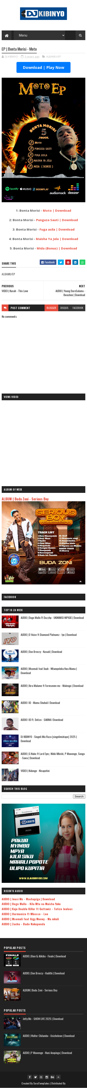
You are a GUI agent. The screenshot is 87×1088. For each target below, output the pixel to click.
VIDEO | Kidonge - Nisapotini (35, 771)
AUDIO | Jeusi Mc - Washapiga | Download (28, 899)
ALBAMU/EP (53, 56)
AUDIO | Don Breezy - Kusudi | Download (41, 652)
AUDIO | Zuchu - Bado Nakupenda (23, 924)
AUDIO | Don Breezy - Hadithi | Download (44, 973)
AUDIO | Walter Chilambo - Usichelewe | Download (49, 1036)
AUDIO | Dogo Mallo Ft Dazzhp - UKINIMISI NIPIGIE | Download (52, 618)
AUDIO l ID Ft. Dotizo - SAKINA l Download (42, 720)
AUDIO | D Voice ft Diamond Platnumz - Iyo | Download (49, 635)
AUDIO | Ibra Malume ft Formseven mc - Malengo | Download (52, 686)
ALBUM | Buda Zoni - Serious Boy (25, 498)
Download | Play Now (43, 67)
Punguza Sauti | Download (57, 220)
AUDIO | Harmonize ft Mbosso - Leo (25, 914)
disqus (64, 308)
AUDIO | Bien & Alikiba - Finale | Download (44, 956)
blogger (51, 308)
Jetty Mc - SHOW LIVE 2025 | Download (43, 1019)
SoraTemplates (41, 1083)
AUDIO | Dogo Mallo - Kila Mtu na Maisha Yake (31, 904)
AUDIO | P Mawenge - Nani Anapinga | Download (47, 1053)
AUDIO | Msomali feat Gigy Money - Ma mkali (30, 919)
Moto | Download (57, 210)
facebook (78, 308)
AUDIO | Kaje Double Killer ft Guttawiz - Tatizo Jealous (37, 909)
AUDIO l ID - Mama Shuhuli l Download (40, 703)
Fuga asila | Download (57, 229)
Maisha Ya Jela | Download (57, 239)
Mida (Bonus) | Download (57, 248)
